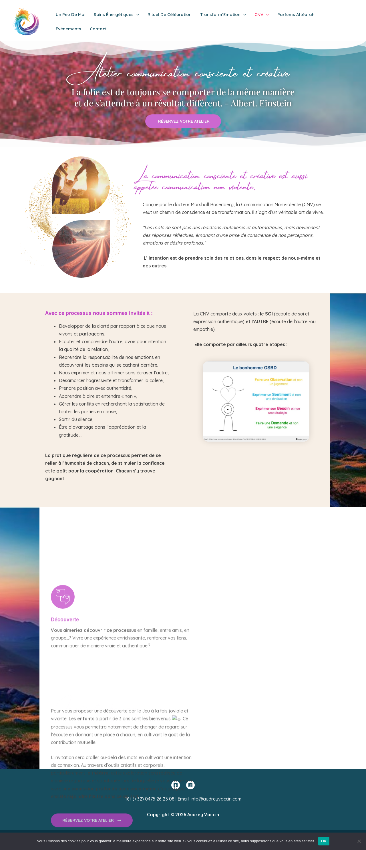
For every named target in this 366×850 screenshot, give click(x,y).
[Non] (359, 841)
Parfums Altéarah (296, 14)
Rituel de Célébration (170, 14)
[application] (136, 14)
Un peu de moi (70, 14)
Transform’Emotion (223, 14)
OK (324, 841)
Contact (98, 28)
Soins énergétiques (116, 14)
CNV (261, 14)
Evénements (68, 28)
